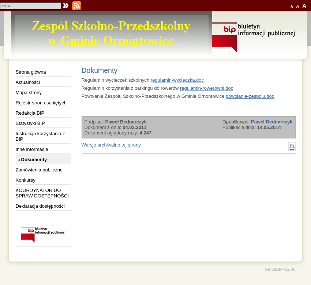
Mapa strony (29, 92)
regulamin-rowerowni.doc (206, 88)
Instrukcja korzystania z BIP (40, 136)
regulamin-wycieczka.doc (177, 80)
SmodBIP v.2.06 (280, 269)
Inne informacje (32, 149)
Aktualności (28, 82)
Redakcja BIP (30, 113)
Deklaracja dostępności (40, 206)
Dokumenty (34, 159)
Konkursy (25, 180)
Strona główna (31, 72)
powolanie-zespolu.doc (250, 96)
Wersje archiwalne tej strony (111, 145)
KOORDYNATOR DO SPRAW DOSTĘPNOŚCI (42, 193)
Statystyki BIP (30, 123)
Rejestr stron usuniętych (41, 103)
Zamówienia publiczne (39, 170)
